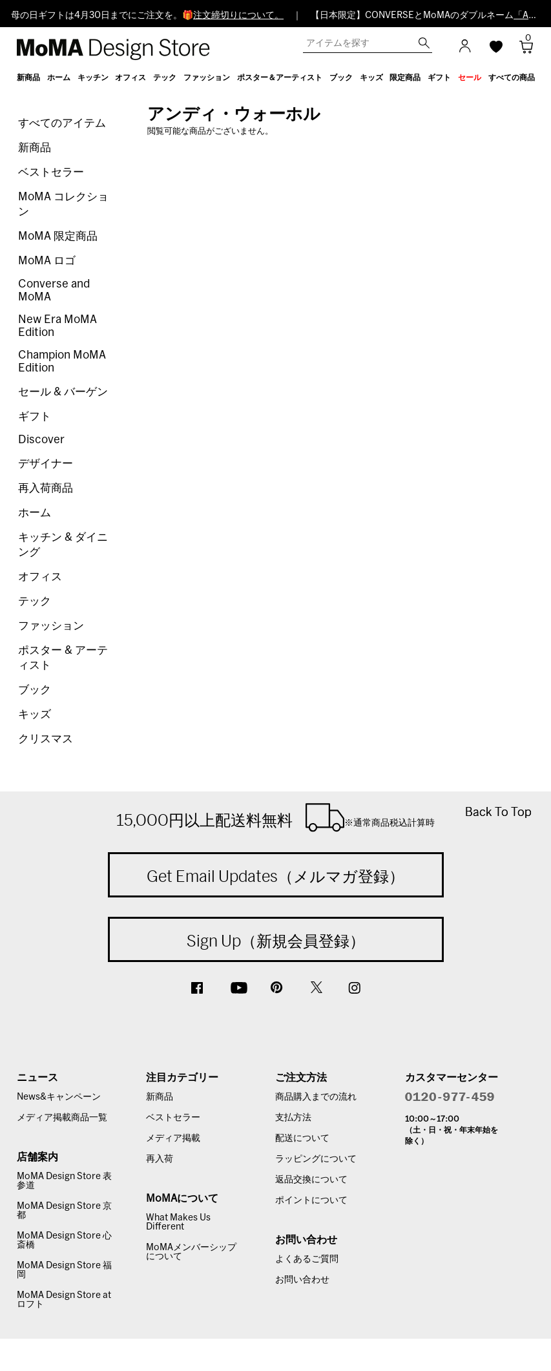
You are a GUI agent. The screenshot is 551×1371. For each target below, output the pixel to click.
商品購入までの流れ (316, 1097)
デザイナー (45, 463)
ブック (34, 689)
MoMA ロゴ (47, 260)
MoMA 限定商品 (58, 236)
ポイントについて (311, 1200)
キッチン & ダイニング (63, 545)
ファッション (51, 625)
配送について (302, 1138)
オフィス (40, 576)
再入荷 (159, 1159)
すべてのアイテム (62, 123)
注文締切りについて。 (238, 15)
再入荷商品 (45, 488)
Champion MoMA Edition (62, 361)
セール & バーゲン (63, 391)
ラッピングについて (316, 1159)
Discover (41, 439)
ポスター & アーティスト (63, 658)
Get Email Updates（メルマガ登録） (275, 876)
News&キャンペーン (59, 1097)
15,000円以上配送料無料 (275, 817)
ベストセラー (51, 172)
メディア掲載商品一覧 (62, 1117)
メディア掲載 (173, 1138)
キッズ (34, 714)
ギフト (34, 416)
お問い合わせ (302, 1279)
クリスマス (45, 738)
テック (34, 601)
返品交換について (311, 1179)
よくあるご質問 (306, 1259)
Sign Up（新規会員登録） (276, 941)
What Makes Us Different (178, 1222)
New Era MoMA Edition (57, 326)
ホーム (34, 512)
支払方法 (293, 1117)
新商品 (34, 147)
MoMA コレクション (63, 204)
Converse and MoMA (54, 290)
